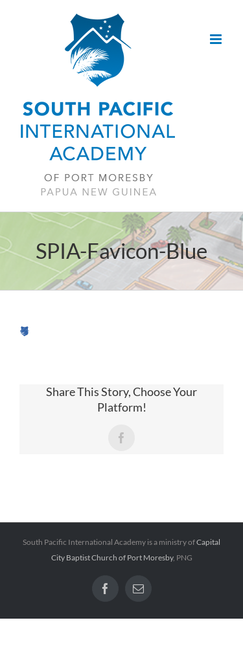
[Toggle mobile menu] (217, 39)
